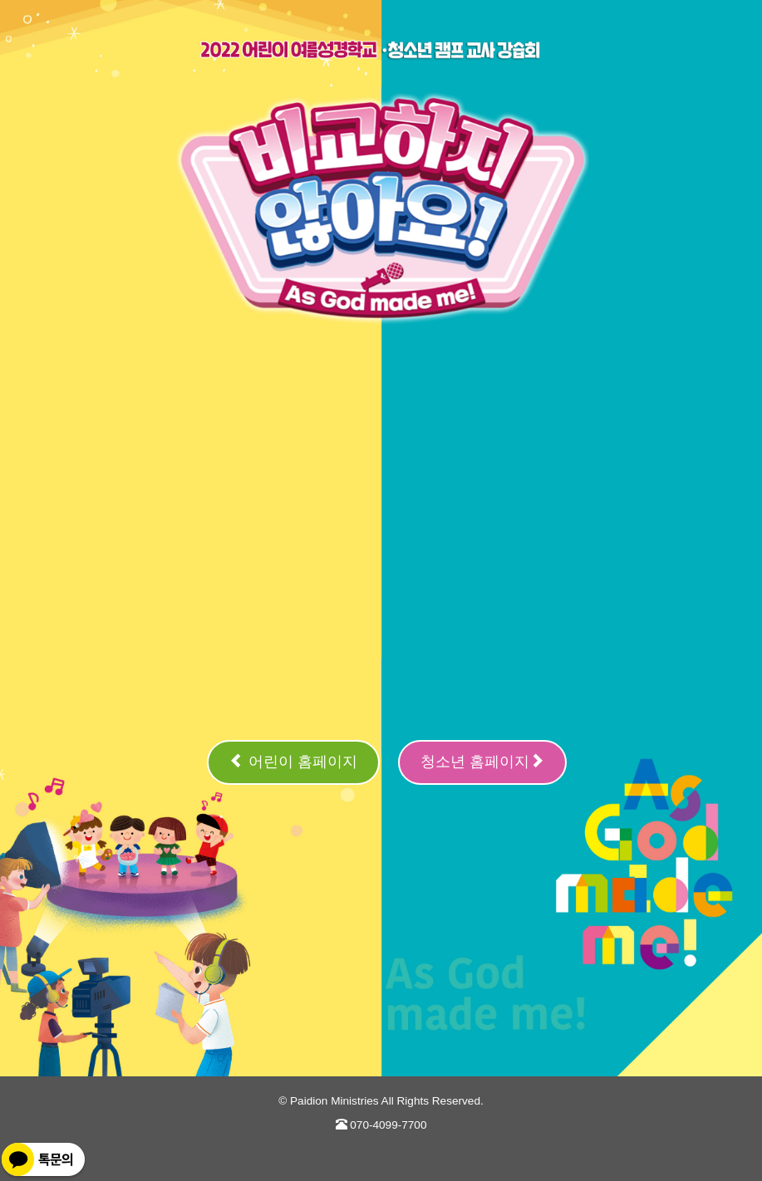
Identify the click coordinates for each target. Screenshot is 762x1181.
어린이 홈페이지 (293, 761)
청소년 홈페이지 (482, 761)
